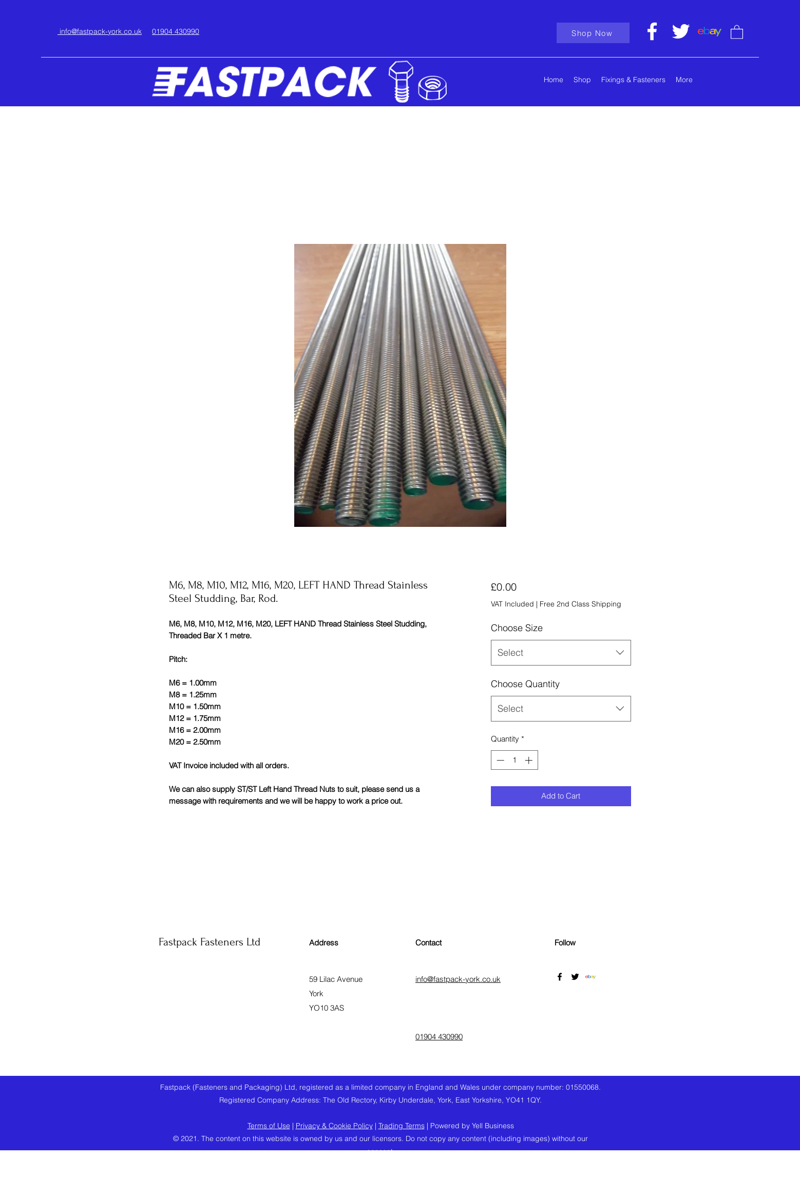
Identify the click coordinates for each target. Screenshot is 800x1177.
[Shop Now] (593, 33)
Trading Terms (401, 1125)
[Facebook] (652, 31)
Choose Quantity (525, 684)
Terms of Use (268, 1125)
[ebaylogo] (709, 31)
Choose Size (517, 628)
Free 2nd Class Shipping (580, 604)
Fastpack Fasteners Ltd (209, 942)
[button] (737, 31)
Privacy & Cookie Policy (334, 1125)
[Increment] (530, 760)
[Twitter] (681, 31)
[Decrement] (499, 760)
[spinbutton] (514, 760)
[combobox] (561, 653)
